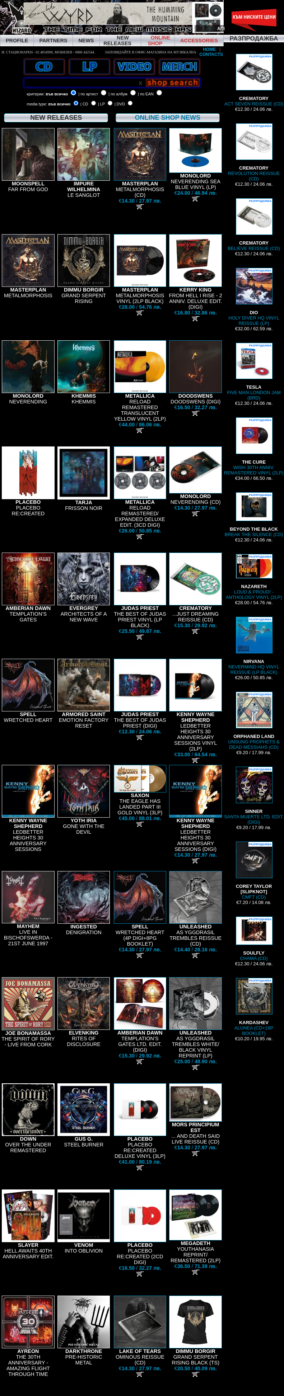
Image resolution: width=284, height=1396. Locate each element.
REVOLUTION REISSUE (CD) (254, 152)
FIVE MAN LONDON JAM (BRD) (254, 372)
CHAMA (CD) (254, 939)
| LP (101, 104)
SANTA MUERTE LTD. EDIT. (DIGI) (254, 796)
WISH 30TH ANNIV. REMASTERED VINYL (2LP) (254, 446)
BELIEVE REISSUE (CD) (254, 224)
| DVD (120, 104)
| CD (84, 104)
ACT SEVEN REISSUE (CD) (254, 80)
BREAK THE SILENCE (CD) (253, 514)
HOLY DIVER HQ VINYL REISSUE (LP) (253, 297)
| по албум (117, 94)
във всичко (57, 94)
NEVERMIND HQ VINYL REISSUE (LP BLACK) (253, 646)
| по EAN (146, 94)
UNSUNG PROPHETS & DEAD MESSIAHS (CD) (253, 721)
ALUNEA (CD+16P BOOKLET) (253, 1007)
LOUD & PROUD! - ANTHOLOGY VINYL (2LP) (254, 577)
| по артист (88, 94)
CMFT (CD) (254, 871)
